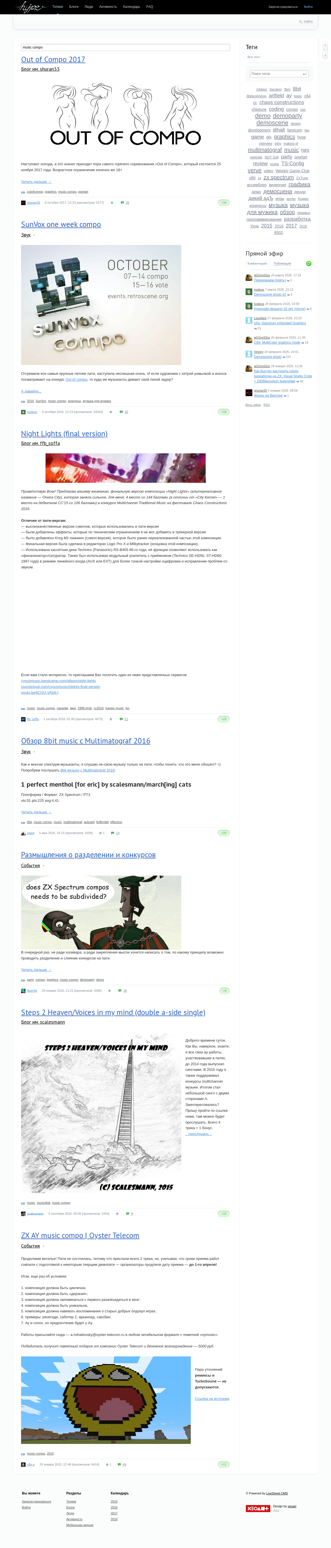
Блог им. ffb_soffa (40, 443)
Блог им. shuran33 (40, 69)
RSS (267, 404)
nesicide (256, 157)
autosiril (89, 822)
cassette (62, 708)
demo (263, 115)
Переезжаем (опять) (270, 280)
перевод (303, 213)
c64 (307, 96)
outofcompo (35, 191)
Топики (57, 7)
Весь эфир (253, 404)
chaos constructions (281, 102)
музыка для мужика (97, 401)
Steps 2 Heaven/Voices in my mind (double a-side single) (113, 1012)
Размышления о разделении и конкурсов (88, 854)
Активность (108, 7)
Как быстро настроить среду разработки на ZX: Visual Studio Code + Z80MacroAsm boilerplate (283, 376)
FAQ (149, 7)
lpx (128, 708)
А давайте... (31, 391)
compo (292, 109)
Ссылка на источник (212, 1399)
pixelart (300, 157)
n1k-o (31, 1464)
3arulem (275, 89)
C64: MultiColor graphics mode (277, 342)
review (260, 163)
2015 (266, 226)
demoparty (287, 115)
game (257, 137)
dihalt (279, 130)
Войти (308, 6)
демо (256, 192)
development (259, 130)
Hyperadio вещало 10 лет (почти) (279, 309)
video (268, 171)
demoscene (273, 122)
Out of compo (76, 379)
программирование (264, 219)
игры (280, 198)
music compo (67, 191)
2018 (303, 226)
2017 (291, 226)
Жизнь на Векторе (268, 396)
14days (261, 89)
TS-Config (292, 163)
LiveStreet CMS (277, 1493)
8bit (297, 89)
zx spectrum (279, 177)
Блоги (73, 7)
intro (278, 144)
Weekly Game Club (292, 171)
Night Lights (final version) (64, 433)
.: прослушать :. (198, 1134)
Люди (89, 7)
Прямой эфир (264, 253)
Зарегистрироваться (283, 6)
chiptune (259, 109)
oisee (30, 833)
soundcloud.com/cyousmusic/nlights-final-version (60, 687)
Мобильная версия (80, 1525)
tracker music (114, 708)
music (291, 150)
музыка (278, 205)
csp (303, 110)
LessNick (260, 318)
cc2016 (98, 708)
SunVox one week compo (61, 224)
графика (299, 184)
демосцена (277, 191)
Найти (308, 21)
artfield (276, 95)
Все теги (254, 57)
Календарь (131, 7)
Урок (254, 226)
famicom (294, 130)
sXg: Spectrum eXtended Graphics (280, 323)
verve (255, 170)
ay (289, 95)
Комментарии (257, 263)
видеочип (277, 185)
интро (291, 199)
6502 (278, 232)
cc (255, 102)
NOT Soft (272, 157)
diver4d (32, 990)
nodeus (259, 289)
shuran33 (260, 390)
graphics (284, 137)
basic (298, 96)
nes (305, 150)
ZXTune (302, 178)
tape (73, 708)
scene (274, 164)
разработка (297, 219)
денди (300, 192)
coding (276, 109)
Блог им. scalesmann (43, 1022)
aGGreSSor (262, 275)
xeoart (292, 1506)
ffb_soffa (33, 719)
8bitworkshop (257, 96)
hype (302, 137)
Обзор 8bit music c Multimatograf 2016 (85, 740)
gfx (269, 137)
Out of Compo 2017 (53, 59)
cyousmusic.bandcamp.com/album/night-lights (58, 681)
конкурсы (258, 205)
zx (259, 178)
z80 (252, 178)
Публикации (282, 263)
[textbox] (279, 73)
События (30, 865)
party (286, 157)
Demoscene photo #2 (270, 295)
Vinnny (258, 351)
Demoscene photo (267, 357)
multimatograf (265, 150)
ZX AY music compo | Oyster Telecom (80, 1235)
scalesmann (35, 1213)
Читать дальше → (36, 182)
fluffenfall (102, 822)
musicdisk (43, 1202)
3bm (287, 89)
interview (265, 144)
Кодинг (303, 199)
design (296, 124)
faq (307, 130)
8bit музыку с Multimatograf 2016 (87, 770)
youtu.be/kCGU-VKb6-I (39, 692)
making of (291, 144)
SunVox (41, 401)
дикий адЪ (260, 198)
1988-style (85, 708)
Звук (26, 234)
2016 (279, 226)
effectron (116, 822)
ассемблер (257, 185)
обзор (287, 212)
